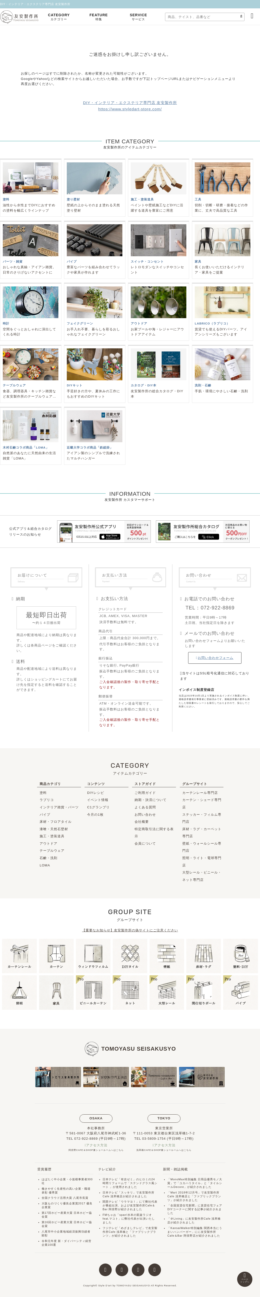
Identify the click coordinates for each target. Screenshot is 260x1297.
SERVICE (138, 17)
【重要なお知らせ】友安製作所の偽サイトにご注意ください (130, 930)
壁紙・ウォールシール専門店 (201, 847)
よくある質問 (145, 807)
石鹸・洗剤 (48, 858)
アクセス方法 (96, 1145)
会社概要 (142, 822)
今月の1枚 (95, 814)
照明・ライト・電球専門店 (201, 861)
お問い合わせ (145, 814)
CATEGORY (59, 17)
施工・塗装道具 (52, 836)
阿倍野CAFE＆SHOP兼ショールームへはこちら (96, 1150)
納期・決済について (151, 800)
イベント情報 (97, 800)
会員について (145, 843)
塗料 (43, 793)
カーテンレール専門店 (200, 793)
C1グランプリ (98, 807)
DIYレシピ (95, 793)
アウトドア (48, 843)
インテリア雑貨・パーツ (59, 807)
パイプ (45, 814)
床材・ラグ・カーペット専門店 (201, 832)
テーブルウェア (52, 850)
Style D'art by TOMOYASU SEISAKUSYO (124, 1285)
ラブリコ (47, 800)
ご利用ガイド (145, 793)
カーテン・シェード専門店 (201, 803)
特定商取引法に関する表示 (154, 832)
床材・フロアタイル (56, 822)
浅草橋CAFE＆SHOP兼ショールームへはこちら (163, 1150)
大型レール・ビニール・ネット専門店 (201, 876)
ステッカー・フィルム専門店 (201, 818)
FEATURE (99, 17)
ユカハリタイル (190, 1183)
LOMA (45, 865)
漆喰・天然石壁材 (54, 829)
